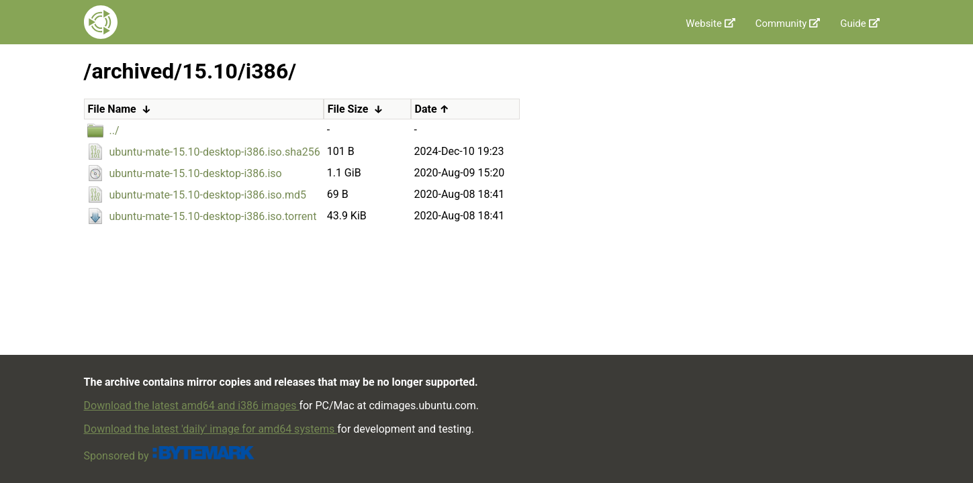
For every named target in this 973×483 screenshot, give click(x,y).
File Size (348, 109)
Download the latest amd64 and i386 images (191, 405)
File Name (112, 109)
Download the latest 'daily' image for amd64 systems (211, 429)
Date (426, 109)
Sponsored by (169, 455)
